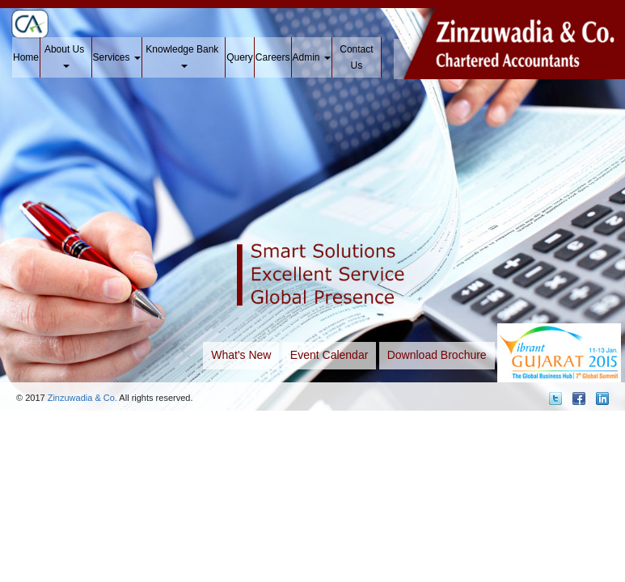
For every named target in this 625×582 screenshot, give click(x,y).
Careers (272, 57)
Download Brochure (437, 354)
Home (26, 57)
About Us (65, 56)
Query (239, 57)
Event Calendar (329, 354)
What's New (241, 354)
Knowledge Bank (183, 56)
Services (117, 57)
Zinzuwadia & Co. (82, 398)
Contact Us (356, 57)
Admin (312, 57)
